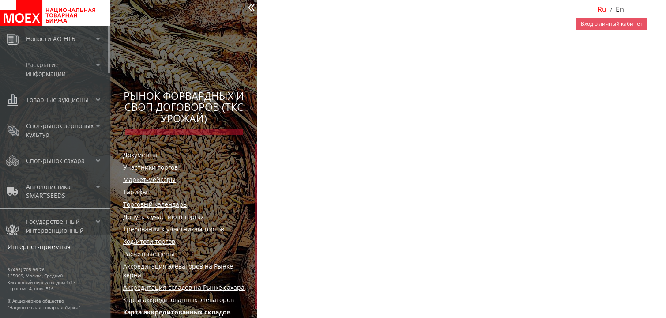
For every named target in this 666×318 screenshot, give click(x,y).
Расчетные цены (148, 254)
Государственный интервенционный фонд (55, 230)
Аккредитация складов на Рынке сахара (184, 287)
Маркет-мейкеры (149, 179)
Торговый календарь (155, 204)
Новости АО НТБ (50, 38)
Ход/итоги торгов (149, 241)
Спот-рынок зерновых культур (60, 130)
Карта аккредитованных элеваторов (178, 299)
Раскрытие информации (46, 69)
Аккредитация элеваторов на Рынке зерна (178, 270)
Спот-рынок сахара (55, 160)
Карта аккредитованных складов (177, 312)
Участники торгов (150, 167)
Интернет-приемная (39, 246)
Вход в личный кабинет (612, 23)
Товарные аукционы (57, 99)
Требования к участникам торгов (173, 229)
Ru (602, 9)
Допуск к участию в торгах (163, 216)
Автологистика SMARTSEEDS (48, 191)
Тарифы (135, 192)
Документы (140, 155)
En (620, 9)
